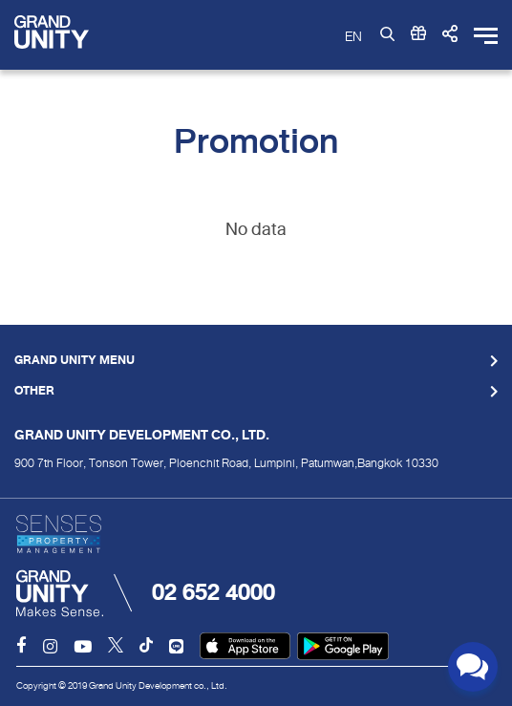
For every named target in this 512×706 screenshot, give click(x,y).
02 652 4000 (213, 592)
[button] (450, 34)
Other (34, 391)
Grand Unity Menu (74, 361)
